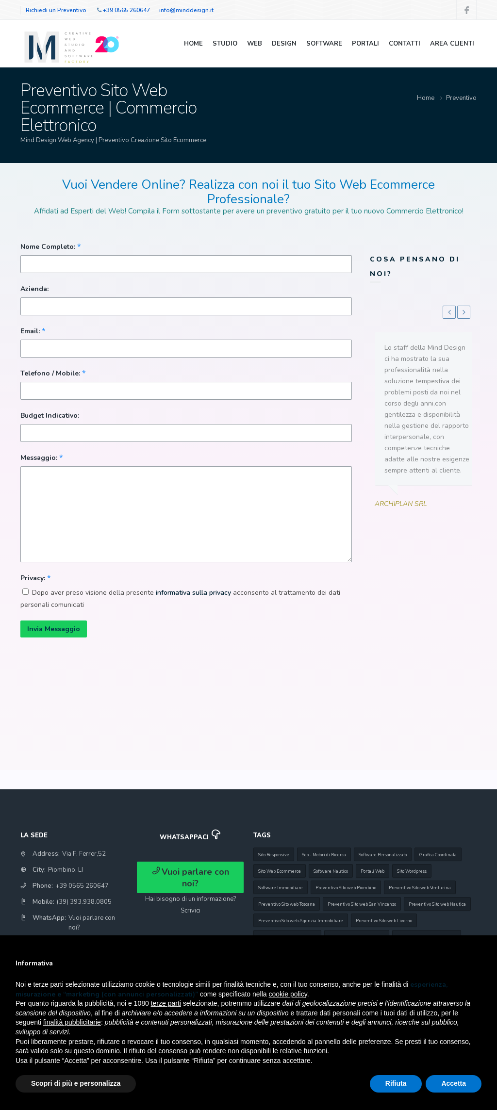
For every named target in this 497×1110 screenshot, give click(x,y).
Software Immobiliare (280, 888)
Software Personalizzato (383, 855)
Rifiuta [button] (396, 1083)
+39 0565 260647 (126, 10)
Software (324, 43)
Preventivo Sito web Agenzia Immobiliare (300, 921)
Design (284, 43)
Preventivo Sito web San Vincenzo (362, 904)
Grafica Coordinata (438, 855)
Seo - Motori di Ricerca (324, 855)
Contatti (404, 43)
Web (254, 43)
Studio (225, 43)
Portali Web (372, 871)
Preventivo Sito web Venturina (420, 888)
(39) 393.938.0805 (84, 902)
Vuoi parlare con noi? (190, 877)
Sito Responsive (273, 855)
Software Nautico (331, 871)
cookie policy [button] (288, 994)
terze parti (166, 1003)
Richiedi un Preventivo (56, 10)
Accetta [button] (453, 1083)
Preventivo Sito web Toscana (286, 904)
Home (193, 43)
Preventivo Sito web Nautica (437, 904)
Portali (365, 43)
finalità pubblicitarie (72, 1022)
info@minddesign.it (186, 10)
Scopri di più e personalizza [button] (75, 1083)
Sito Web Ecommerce (279, 871)
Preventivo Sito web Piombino (345, 888)
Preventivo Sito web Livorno (384, 921)
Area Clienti (452, 43)
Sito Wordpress (412, 871)
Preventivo (461, 98)
